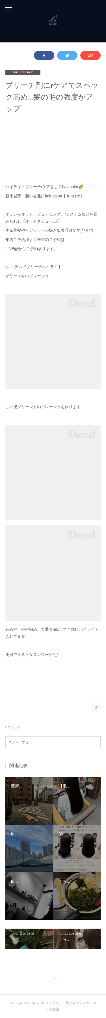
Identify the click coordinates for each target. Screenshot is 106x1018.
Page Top (53, 980)
